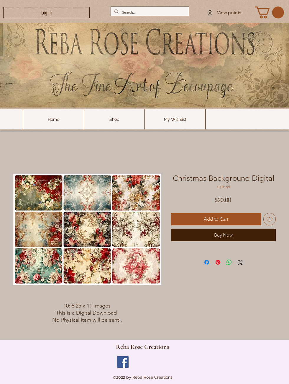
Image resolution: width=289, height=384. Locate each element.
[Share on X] (240, 262)
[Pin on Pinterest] (217, 262)
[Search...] (149, 12)
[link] (269, 12)
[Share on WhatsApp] (229, 262)
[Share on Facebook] (206, 262)
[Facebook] (123, 362)
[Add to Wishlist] (269, 219)
